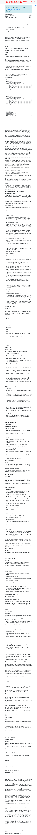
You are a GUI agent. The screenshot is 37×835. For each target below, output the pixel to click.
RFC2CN (3, 2)
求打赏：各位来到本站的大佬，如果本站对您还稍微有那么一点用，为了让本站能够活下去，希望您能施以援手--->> (20, 2)
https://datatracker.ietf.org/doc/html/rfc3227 (16, 9)
